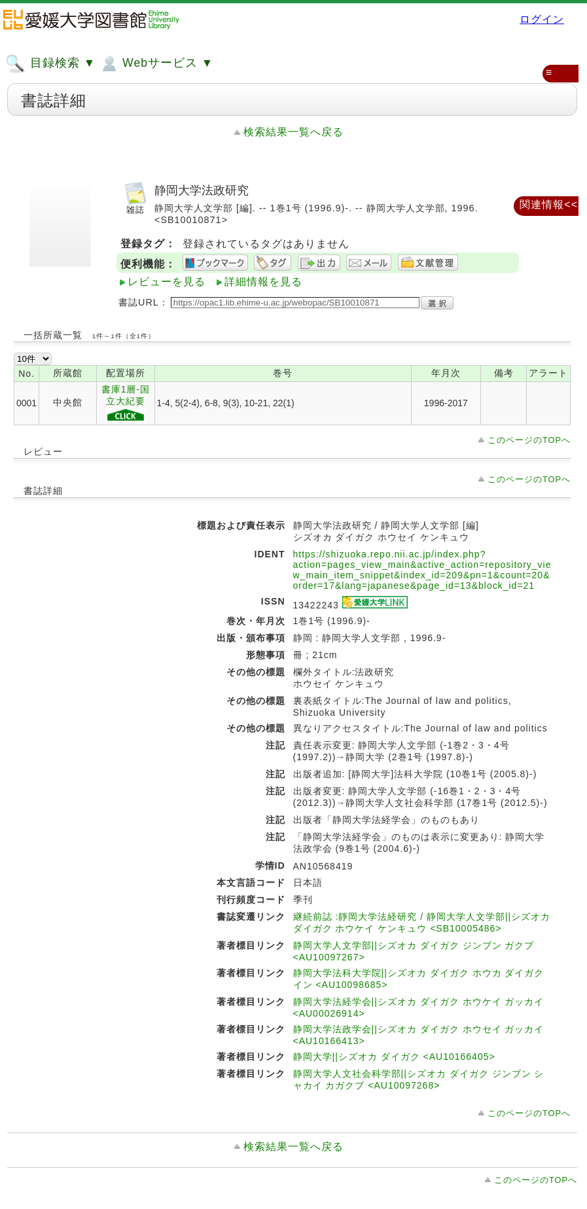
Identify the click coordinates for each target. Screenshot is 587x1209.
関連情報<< (549, 204)
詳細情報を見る (263, 281)
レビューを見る (166, 281)
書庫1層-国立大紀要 (125, 403)
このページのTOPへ (529, 440)
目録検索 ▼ (50, 63)
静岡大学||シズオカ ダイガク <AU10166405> (394, 1056)
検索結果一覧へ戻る (293, 131)
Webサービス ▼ (156, 63)
